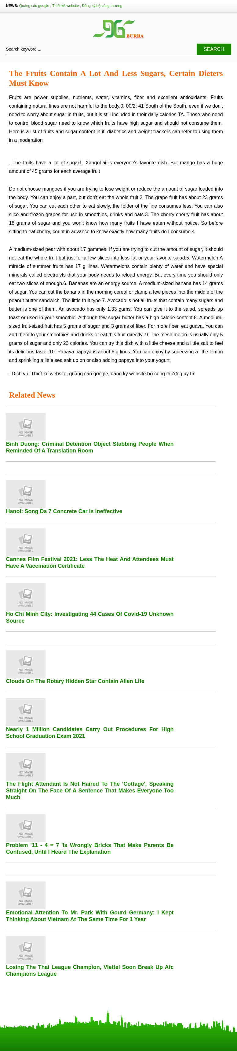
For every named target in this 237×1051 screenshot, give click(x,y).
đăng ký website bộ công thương (146, 373)
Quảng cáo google (34, 6)
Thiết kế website (65, 6)
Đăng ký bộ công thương (102, 6)
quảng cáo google (88, 373)
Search (214, 49)
